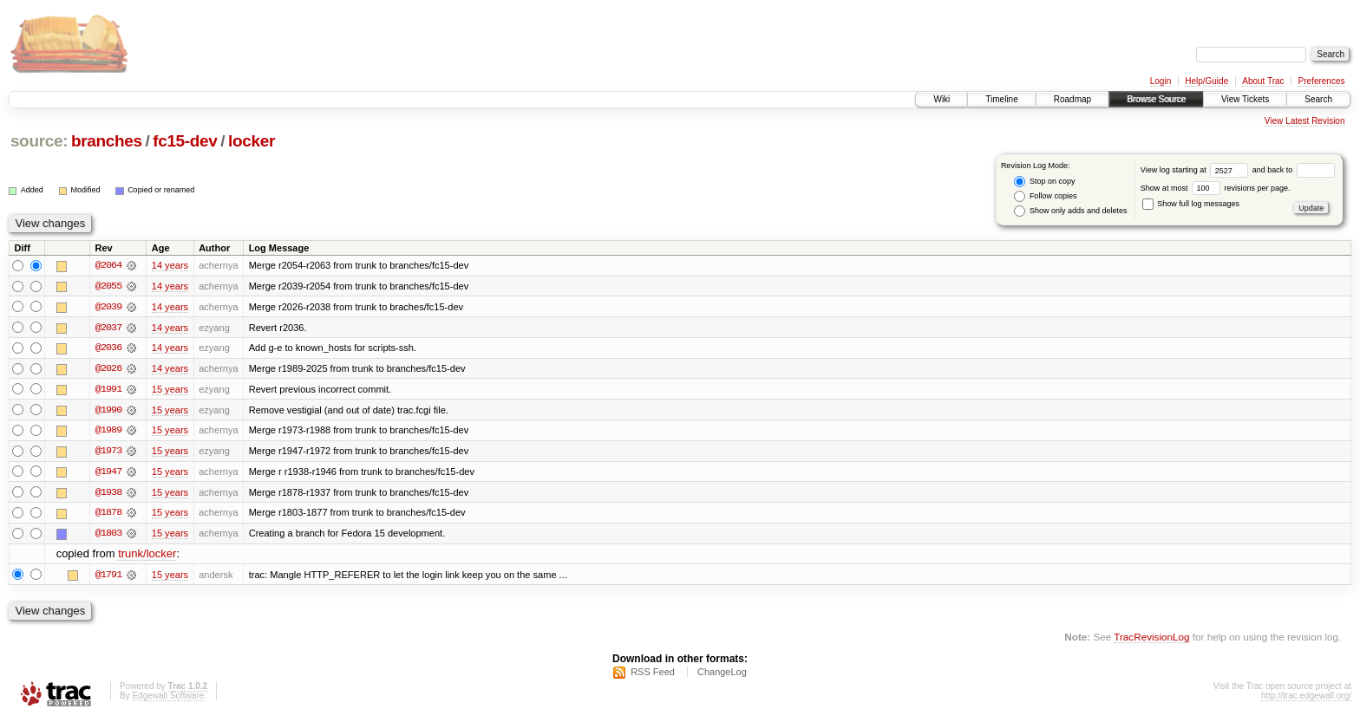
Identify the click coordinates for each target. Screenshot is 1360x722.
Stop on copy (1044, 181)
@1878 (108, 515)
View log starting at (1196, 170)
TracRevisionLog (1151, 640)
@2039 (108, 307)
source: (39, 141)
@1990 (108, 411)
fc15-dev (185, 141)
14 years (170, 265)
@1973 (108, 452)
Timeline (1001, 99)
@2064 (108, 265)
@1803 (108, 536)
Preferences (1321, 81)
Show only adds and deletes (1070, 211)
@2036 (108, 348)
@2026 (108, 369)
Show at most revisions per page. (1216, 188)
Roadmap (1072, 99)
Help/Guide (1206, 81)
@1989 (108, 432)
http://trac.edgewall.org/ (1306, 699)
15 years (170, 390)
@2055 (108, 286)
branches (106, 141)
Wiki (941, 99)
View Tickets (1245, 99)
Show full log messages (1190, 203)
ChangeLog (722, 675)
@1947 (108, 473)
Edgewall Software (168, 699)
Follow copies (1045, 196)
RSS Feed (653, 675)
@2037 (108, 328)
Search (1318, 99)
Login (1160, 81)
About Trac (1263, 81)
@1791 (108, 577)
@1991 (108, 390)
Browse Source (1156, 99)
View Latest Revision (1305, 121)
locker (251, 141)
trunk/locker (147, 556)
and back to (1293, 170)
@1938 (108, 494)
